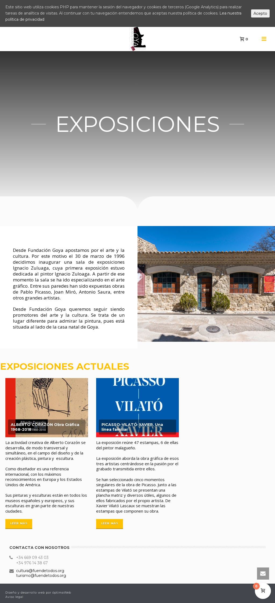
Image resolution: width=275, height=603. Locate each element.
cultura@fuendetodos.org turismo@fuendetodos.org (41, 573)
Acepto (260, 13)
